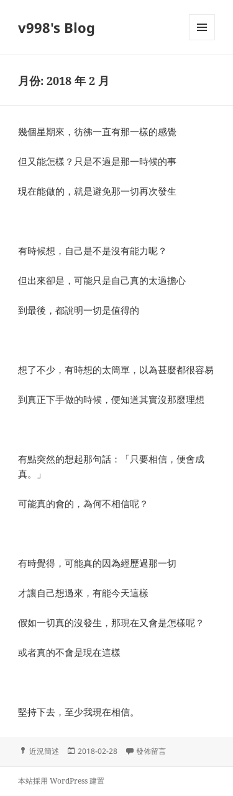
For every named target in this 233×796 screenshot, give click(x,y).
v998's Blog (56, 27)
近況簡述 (44, 751)
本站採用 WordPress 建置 (61, 781)
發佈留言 (151, 751)
